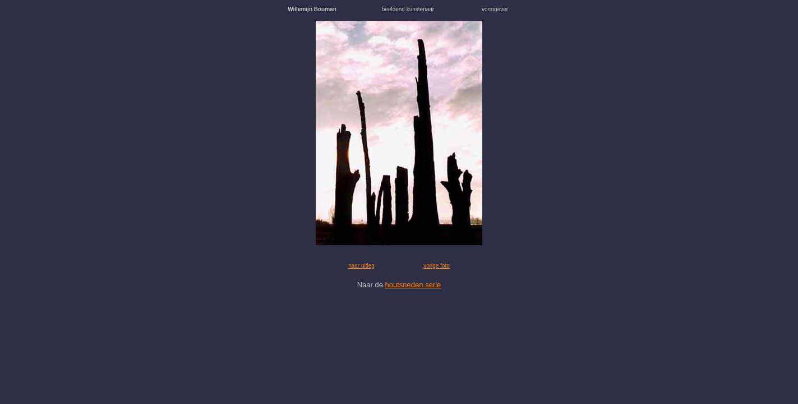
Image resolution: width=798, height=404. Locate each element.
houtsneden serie (413, 285)
